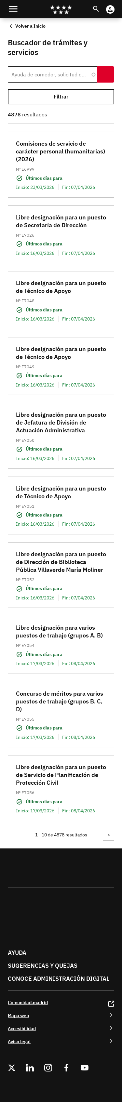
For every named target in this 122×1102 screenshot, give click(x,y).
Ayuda (17, 952)
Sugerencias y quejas (42, 965)
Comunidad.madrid (28, 1002)
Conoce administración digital (58, 978)
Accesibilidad (22, 1028)
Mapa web (18, 1015)
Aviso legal (19, 1041)
